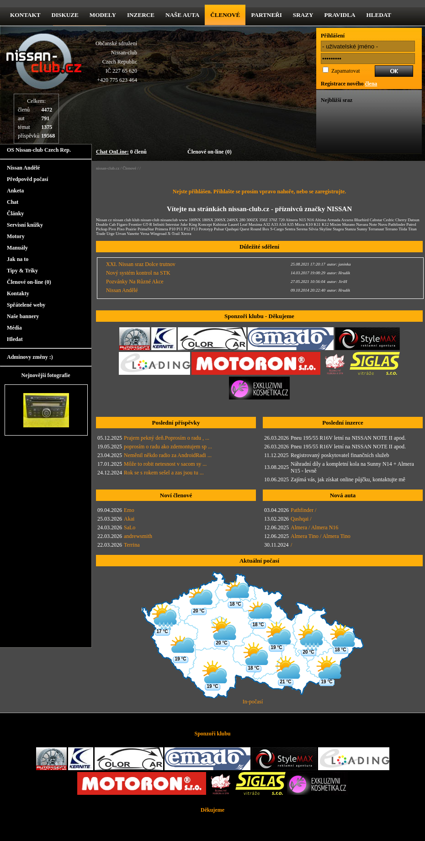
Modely (103, 14)
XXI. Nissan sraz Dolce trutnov (140, 264)
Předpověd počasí (27, 179)
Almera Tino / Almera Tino (321, 536)
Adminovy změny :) (30, 357)
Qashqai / (301, 519)
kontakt (25, 14)
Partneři (266, 14)
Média (14, 328)
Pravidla (340, 14)
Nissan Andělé (23, 168)
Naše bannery (23, 316)
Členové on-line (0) (209, 152)
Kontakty (18, 293)
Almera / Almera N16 (314, 527)
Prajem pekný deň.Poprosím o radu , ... (166, 438)
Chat (12, 202)
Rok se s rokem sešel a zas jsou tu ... (164, 472)
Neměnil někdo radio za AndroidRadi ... (168, 455)
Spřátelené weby (26, 305)
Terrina (131, 545)
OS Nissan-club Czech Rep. (39, 150)
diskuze (64, 14)
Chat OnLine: (112, 152)
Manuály (17, 248)
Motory (16, 236)
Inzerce (140, 14)
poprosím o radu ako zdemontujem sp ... (168, 446)
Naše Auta (182, 14)
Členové (225, 14)
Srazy (303, 14)
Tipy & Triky (22, 270)
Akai (129, 519)
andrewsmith (138, 536)
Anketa (15, 190)
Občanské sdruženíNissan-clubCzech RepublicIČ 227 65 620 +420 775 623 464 (116, 61)
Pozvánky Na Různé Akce (135, 281)
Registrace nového (349, 83)
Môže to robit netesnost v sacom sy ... (165, 464)
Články (15, 213)
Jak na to (17, 259)
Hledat (378, 14)
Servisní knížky (25, 225)
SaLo (129, 527)
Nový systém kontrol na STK (138, 273)
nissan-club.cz (107, 168)
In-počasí (253, 701)
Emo (129, 510)
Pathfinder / (303, 510)
